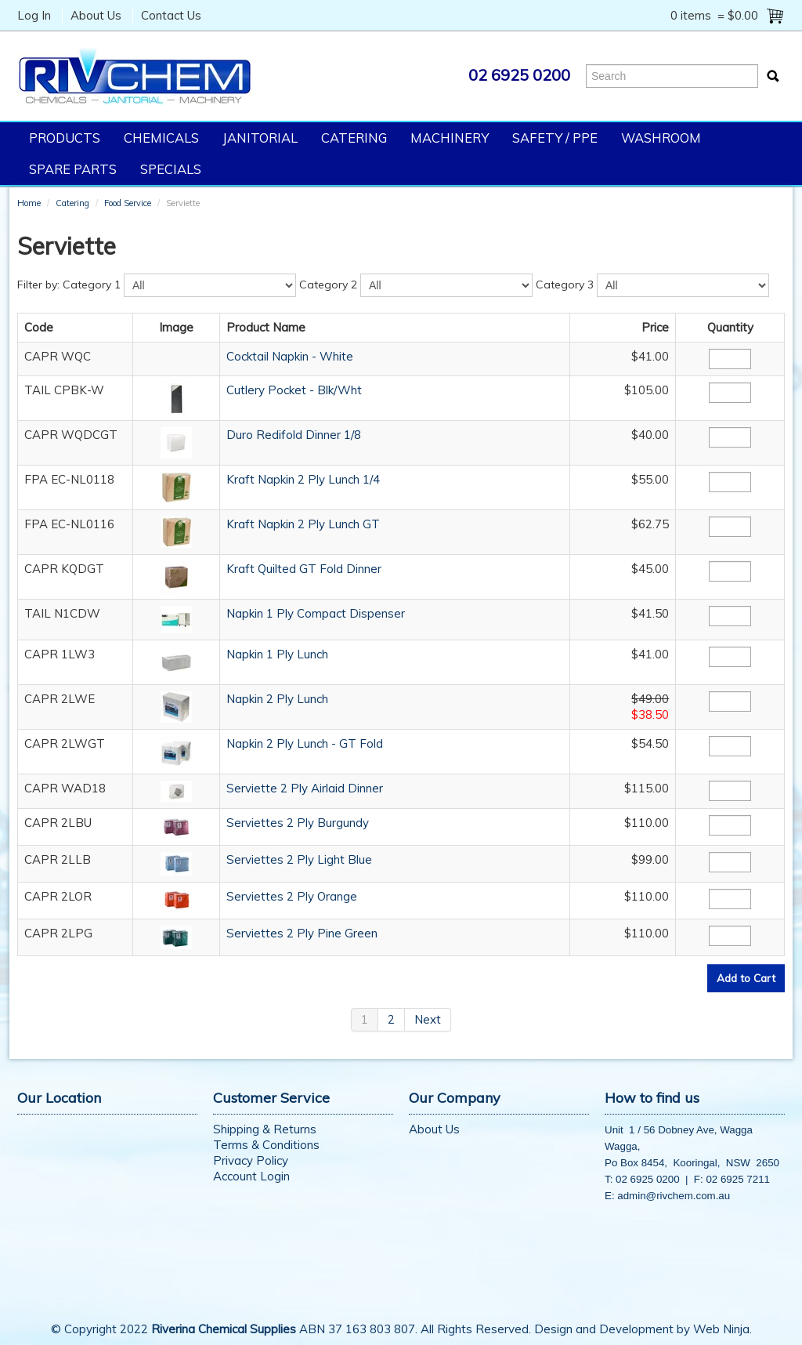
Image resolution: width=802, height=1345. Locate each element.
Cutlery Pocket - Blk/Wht (294, 389)
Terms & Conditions (266, 1144)
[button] (176, 397)
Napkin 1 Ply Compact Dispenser (315, 613)
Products (64, 137)
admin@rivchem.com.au (673, 1196)
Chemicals (161, 137)
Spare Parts (73, 169)
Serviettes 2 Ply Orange (291, 896)
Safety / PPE (555, 137)
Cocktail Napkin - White (289, 356)
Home (29, 203)
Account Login (251, 1176)
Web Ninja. (722, 1328)
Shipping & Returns (264, 1129)
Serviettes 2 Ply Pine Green (302, 933)
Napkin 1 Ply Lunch (277, 654)
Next (427, 1019)
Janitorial (260, 137)
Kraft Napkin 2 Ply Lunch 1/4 (303, 479)
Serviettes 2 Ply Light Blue (299, 859)
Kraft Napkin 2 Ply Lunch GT (303, 524)
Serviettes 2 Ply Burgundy (297, 822)
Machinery (449, 137)
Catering (354, 137)
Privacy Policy (250, 1160)
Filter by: (38, 284)
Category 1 (92, 284)
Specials (170, 169)
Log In (34, 15)
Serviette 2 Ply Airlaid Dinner (304, 788)
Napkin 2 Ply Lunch (277, 698)
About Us (95, 15)
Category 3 (565, 284)
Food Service (127, 203)
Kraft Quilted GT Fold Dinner (303, 568)
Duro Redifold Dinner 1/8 (293, 434)
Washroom (661, 137)
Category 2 (328, 284)
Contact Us (171, 15)
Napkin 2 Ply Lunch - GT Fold (304, 743)
